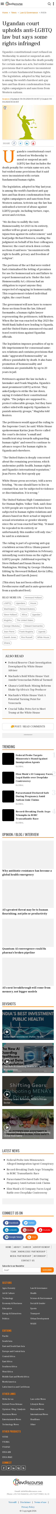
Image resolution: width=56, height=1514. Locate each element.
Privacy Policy (28, 1507)
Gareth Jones (10, 637)
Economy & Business (12, 1303)
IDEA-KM (6, 1452)
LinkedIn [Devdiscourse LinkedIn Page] (11, 1230)
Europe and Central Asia (13, 1351)
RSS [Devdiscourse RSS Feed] (31, 1237)
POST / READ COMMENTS (28, 726)
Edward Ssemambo (34, 626)
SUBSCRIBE (47, 1269)
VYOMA (5, 1442)
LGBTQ (7, 603)
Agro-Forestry (8, 1288)
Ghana (7, 643)
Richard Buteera (27, 609)
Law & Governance (38, 1288)
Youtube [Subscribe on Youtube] (44, 1230)
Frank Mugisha (26, 631)
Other (33, 1424)
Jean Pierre (9, 631)
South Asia (7, 1341)
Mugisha (8, 620)
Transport (35, 1313)
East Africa (7, 1361)
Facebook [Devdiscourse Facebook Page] (11, 1223)
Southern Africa (9, 1366)
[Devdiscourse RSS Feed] (23, 1468)
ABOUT (17, 1247)
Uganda (41, 631)
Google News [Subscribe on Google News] (13, 1237)
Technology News (10, 1424)
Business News (9, 1414)
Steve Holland (10, 614)
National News (37, 1409)
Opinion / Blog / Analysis (13, 1409)
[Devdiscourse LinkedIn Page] (13, 1468)
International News (39, 1414)
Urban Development (39, 1318)
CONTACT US (28, 1260)
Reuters (5, 99)
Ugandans (20, 603)
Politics (5, 1318)
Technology (7, 1298)
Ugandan (36, 614)
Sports (33, 1308)
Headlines (35, 1419)
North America (9, 1382)
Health (33, 1293)
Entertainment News (11, 1419)
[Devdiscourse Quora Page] (18, 1468)
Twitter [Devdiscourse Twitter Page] (29, 1223)
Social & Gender (37, 1303)
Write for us (7, 1399)
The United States (25, 620)
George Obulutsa (12, 626)
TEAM (13, 1251)
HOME (8, 1247)
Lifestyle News (37, 1404)
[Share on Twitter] (20, 143)
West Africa (7, 1371)
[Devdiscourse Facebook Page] (3, 1468)
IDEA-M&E (7, 1457)
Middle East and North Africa (15, 1376)
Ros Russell (26, 637)
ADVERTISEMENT (41, 1247)
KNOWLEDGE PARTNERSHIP (32, 1251)
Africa (24, 614)
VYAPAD (6, 1447)
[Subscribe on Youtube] (33, 143)
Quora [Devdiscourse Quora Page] (28, 1230)
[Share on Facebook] (14, 143)
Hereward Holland (33, 597)
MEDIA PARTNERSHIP (20, 1255)
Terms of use (40, 1502)
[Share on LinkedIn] (27, 143)
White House (43, 637)
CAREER (27, 1247)
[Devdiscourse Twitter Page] (8, 1468)
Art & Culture (8, 1293)
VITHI (5, 1437)
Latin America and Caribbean (16, 1387)
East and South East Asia (13, 1346)
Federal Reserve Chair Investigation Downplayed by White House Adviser (30, 666)
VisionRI (13, 1502)
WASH (33, 1323)
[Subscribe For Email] (21, 1269)
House (33, 603)
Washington (9, 609)
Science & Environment (41, 1298)
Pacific (5, 1336)
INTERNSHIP (40, 1255)
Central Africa (8, 1356)
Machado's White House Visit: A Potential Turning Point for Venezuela (27, 699)
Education (7, 1308)
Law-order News (38, 1399)
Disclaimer (25, 1502)
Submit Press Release (12, 1404)
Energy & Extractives (11, 1313)
